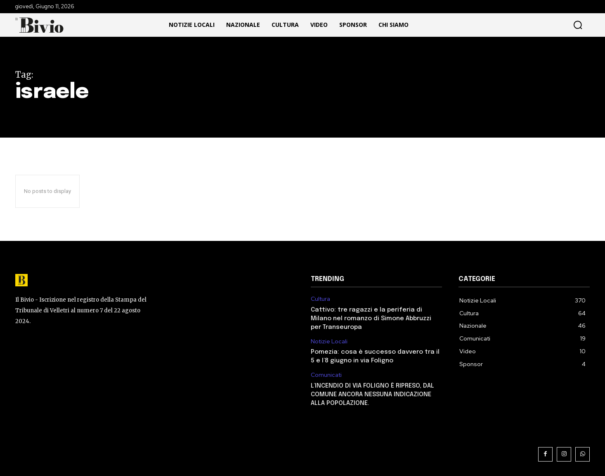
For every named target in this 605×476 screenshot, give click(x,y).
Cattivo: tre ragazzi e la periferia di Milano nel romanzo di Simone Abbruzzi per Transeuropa (371, 319)
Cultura (320, 298)
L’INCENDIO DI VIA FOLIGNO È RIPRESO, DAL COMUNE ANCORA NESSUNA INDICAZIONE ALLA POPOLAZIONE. (372, 395)
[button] (526, 25)
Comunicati (326, 374)
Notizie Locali (329, 341)
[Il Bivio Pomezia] (42, 25)
